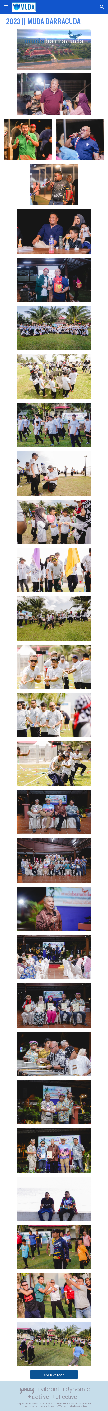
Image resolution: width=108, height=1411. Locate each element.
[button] (6, 6)
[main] (54, 20)
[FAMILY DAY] (54, 1374)
